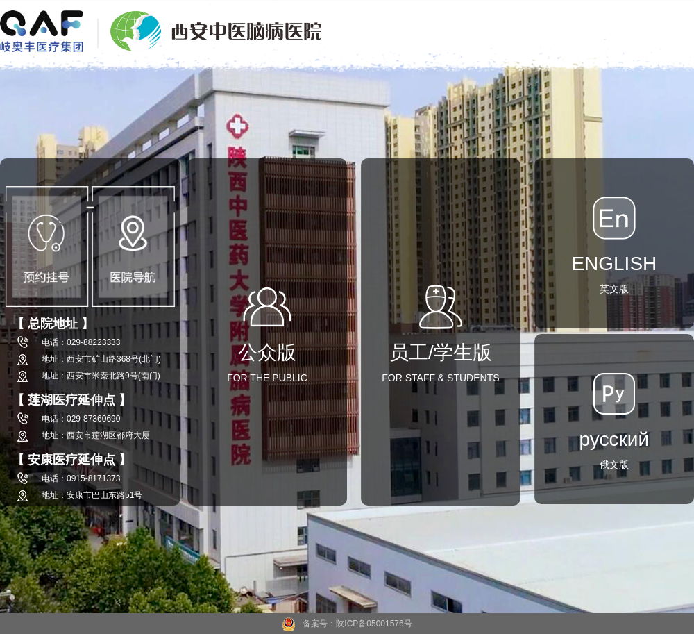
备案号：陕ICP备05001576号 (347, 623)
